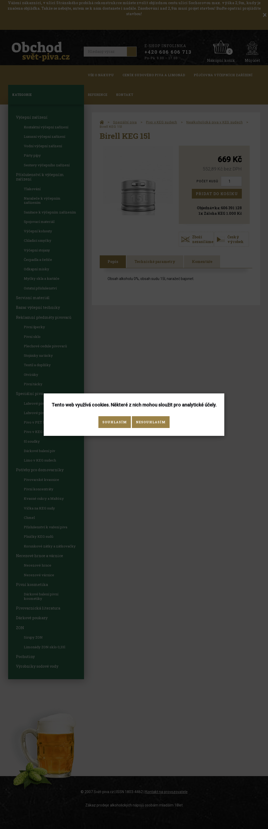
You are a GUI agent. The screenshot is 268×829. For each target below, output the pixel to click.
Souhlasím (114, 422)
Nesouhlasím (151, 422)
